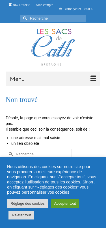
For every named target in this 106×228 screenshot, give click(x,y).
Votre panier (75, 9)
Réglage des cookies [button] (27, 203)
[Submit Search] (24, 18)
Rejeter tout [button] (21, 215)
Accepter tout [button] (65, 203)
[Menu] (53, 79)
